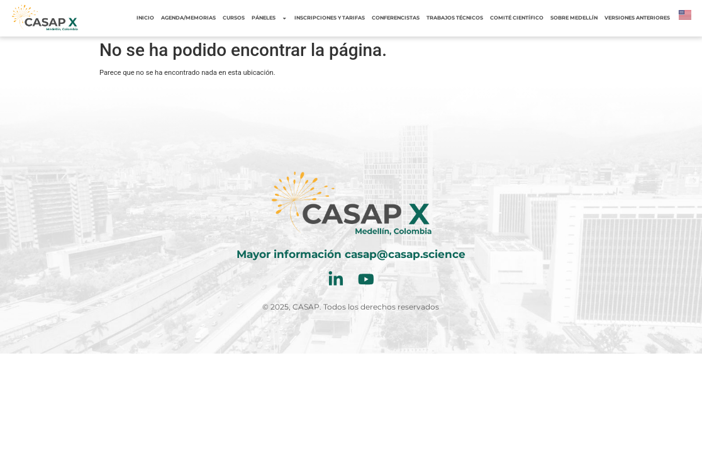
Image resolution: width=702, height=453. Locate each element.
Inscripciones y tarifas (329, 18)
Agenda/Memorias (188, 18)
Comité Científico (516, 18)
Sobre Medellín (574, 18)
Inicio (145, 18)
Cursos (234, 18)
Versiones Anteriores (637, 18)
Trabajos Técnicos (454, 18)
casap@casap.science (405, 254)
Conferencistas (396, 18)
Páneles (269, 18)
